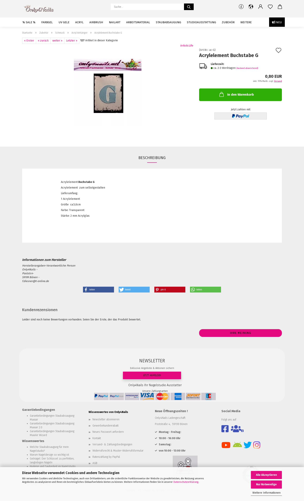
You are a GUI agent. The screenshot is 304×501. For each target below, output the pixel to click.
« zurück (43, 40)
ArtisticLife (186, 45)
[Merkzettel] (270, 7)
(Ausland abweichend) (247, 68)
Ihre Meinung (240, 333)
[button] (251, 7)
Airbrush (96, 22)
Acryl (79, 22)
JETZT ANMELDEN (152, 375)
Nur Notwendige (266, 484)
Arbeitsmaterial (138, 22)
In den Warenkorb (236, 94)
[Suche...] (189, 6)
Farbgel (47, 22)
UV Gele (64, 22)
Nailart (114, 22)
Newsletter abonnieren (105, 419)
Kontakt (96, 438)
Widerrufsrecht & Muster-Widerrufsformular (117, 450)
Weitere (246, 22)
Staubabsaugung (168, 22)
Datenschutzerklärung (186, 481)
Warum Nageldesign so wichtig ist (49, 454)
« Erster (29, 40)
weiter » (57, 40)
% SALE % (28, 22)
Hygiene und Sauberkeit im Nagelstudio (53, 466)
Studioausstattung (201, 22)
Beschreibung (152, 157)
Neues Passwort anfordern (108, 432)
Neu (277, 22)
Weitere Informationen (266, 492)
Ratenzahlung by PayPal (106, 457)
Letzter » (71, 40)
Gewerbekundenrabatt (105, 425)
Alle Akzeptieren (266, 475)
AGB (94, 463)
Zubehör (228, 22)
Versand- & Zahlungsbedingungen (112, 444)
